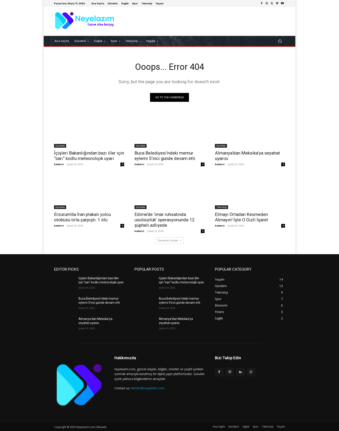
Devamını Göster (169, 240)
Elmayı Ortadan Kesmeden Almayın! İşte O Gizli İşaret (241, 217)
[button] (280, 41)
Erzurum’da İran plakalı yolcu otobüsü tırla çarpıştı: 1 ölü (82, 217)
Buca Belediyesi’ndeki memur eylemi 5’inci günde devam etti (164, 155)
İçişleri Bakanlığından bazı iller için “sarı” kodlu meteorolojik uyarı (89, 155)
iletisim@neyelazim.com (148, 388)
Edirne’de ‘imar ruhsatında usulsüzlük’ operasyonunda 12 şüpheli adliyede (164, 220)
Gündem (60, 145)
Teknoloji (221, 207)
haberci (59, 164)
